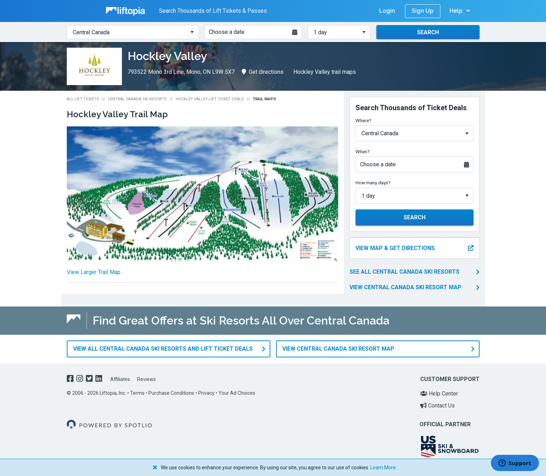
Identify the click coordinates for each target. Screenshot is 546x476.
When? (363, 151)
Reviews (146, 379)
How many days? (373, 182)
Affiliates (120, 379)
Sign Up (422, 10)
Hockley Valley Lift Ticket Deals (210, 99)
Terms (137, 393)
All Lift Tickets (83, 99)
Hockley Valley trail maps (324, 72)
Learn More (383, 467)
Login (387, 10)
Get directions (262, 72)
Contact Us (437, 405)
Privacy (206, 393)
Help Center (439, 393)
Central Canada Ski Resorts (137, 99)
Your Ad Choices (236, 393)
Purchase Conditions (171, 393)
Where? (363, 120)
